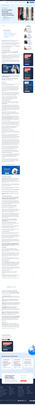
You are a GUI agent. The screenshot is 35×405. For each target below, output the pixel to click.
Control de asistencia (3, 395)
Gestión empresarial (4, 8)
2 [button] (29, 371)
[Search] (24, 2)
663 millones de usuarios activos (10, 107)
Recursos (19, 2)
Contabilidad (2, 389)
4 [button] (32, 371)
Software (15, 2)
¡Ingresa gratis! (5, 350)
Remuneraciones (2, 392)
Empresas (7, 5)
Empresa (11, 2)
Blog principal (3, 5)
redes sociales (7, 102)
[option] (6, 365)
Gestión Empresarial (29, 5)
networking (5, 40)
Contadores (7, 2)
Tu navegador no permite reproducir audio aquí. (17, 288)
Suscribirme (31, 2)
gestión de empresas (15, 55)
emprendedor (9, 55)
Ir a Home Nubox (4, 0)
